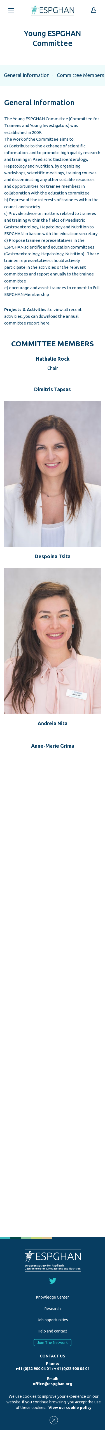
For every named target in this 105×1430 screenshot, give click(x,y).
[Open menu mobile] (11, 10)
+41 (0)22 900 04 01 (33, 1368)
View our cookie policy (70, 1407)
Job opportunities (52, 1320)
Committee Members (80, 75)
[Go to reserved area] (93, 10)
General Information (27, 75)
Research (53, 1308)
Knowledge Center (52, 1297)
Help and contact (52, 1331)
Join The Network (52, 1342)
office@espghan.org (52, 1384)
